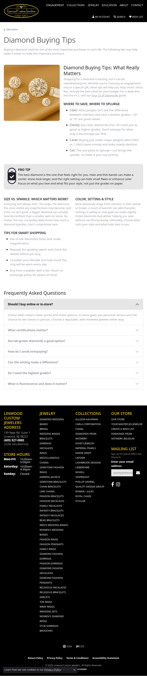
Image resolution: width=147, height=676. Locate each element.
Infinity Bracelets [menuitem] (51, 510)
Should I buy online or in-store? (30, 304)
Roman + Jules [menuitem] (84, 491)
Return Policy (35, 658)
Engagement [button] (55, 5)
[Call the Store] (14, 440)
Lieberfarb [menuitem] (82, 467)
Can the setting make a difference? (33, 362)
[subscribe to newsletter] (138, 472)
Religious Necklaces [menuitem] (53, 587)
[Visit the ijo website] (80, 646)
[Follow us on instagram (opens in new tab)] (118, 484)
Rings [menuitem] (43, 453)
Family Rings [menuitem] (48, 549)
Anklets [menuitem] (45, 597)
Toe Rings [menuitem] (46, 602)
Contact (137, 5)
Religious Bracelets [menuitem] (53, 592)
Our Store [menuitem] (118, 419)
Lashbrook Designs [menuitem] (88, 462)
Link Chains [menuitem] (47, 491)
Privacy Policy (55, 658)
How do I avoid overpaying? (28, 351)
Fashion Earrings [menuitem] (51, 563)
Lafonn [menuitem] (80, 457)
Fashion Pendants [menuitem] (51, 544)
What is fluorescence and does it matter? (37, 384)
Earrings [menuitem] (45, 443)
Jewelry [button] (93, 5)
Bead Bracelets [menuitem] (50, 520)
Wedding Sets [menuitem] (48, 611)
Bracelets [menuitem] (46, 438)
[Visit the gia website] (67, 646)
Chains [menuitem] (44, 462)
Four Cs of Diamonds (105, 95)
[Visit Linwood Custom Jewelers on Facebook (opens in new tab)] (112, 484)
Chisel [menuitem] (79, 429)
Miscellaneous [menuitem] (49, 457)
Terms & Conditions (77, 658)
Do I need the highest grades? (29, 373)
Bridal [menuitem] (44, 429)
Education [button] (109, 5)
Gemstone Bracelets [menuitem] (53, 481)
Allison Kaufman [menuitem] (86, 419)
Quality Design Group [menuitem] (89, 486)
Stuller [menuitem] (80, 501)
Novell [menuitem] (80, 472)
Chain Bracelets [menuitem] (50, 486)
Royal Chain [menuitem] (83, 496)
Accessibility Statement (105, 658)
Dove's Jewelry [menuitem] (84, 443)
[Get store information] (16, 444)
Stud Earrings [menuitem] (49, 626)
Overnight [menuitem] (82, 477)
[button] (101, 17)
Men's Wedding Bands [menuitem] (54, 525)
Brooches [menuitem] (46, 630)
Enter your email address (122, 464)
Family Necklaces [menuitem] (51, 505)
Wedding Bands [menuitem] (50, 433)
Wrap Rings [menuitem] (47, 606)
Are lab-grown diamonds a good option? (36, 341)
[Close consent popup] (74, 670)
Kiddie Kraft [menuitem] (83, 453)
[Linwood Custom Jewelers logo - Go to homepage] (23, 11)
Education (12, 29)
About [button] (124, 5)
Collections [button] (76, 5)
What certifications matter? (28, 330)
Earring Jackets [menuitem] (50, 477)
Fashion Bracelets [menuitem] (52, 496)
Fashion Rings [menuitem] (49, 539)
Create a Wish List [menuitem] (122, 429)
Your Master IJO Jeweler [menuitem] (126, 424)
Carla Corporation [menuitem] (88, 424)
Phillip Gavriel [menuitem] (85, 481)
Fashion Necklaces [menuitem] (52, 501)
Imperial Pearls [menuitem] (85, 448)
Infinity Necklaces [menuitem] (52, 515)
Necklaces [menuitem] (46, 448)
